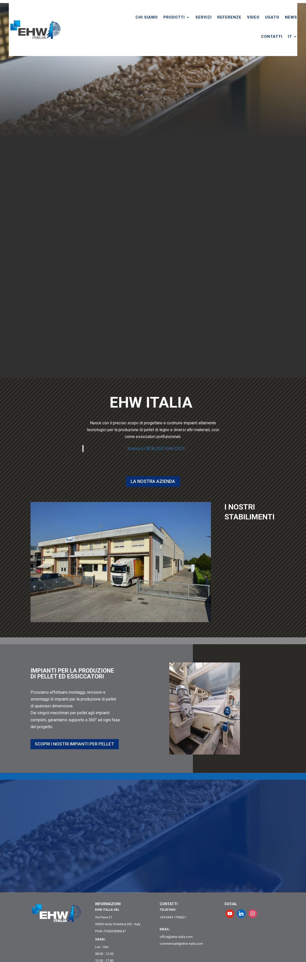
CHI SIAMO (155, 17)
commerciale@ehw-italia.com (181, 944)
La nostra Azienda (153, 481)
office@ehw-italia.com (176, 936)
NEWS (300, 17)
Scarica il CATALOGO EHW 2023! (156, 448)
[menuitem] (301, 36)
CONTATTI (280, 36)
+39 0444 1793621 (173, 917)
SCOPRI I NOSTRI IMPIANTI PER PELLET (67, 743)
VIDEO (262, 17)
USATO (281, 17)
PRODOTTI (183, 17)
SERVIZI (212, 17)
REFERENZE (238, 17)
